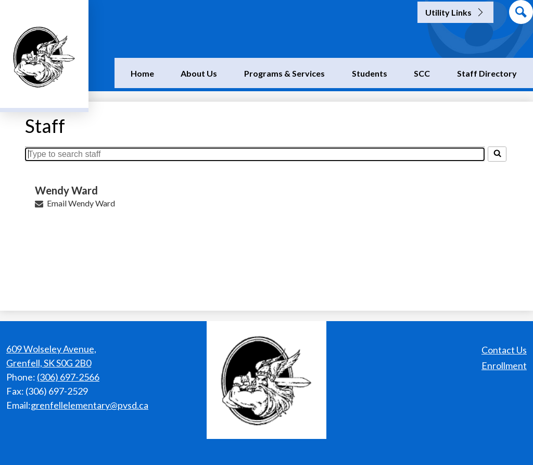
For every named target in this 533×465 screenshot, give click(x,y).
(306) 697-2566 (68, 377)
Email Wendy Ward (81, 203)
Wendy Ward (66, 190)
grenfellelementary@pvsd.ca (89, 405)
